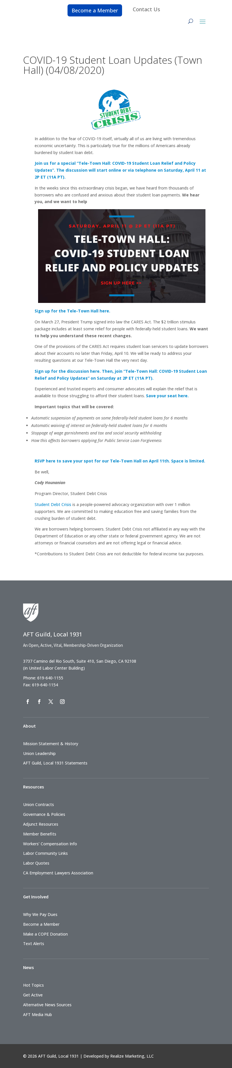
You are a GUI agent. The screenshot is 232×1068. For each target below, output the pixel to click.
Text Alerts (33, 943)
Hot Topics (33, 985)
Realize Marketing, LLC (132, 1056)
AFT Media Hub (37, 1014)
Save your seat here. (167, 395)
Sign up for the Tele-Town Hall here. (72, 311)
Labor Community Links (45, 853)
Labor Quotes (36, 863)
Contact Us (146, 9)
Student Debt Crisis (53, 504)
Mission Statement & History (50, 743)
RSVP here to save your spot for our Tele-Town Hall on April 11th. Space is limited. (120, 461)
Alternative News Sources (47, 1004)
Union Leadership (39, 753)
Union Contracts (38, 804)
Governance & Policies (44, 814)
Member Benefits (39, 834)
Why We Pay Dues (40, 914)
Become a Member (95, 10)
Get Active (33, 995)
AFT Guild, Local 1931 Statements (55, 763)
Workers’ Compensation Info (50, 843)
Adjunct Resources (40, 824)
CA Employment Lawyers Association (58, 873)
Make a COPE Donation (45, 934)
